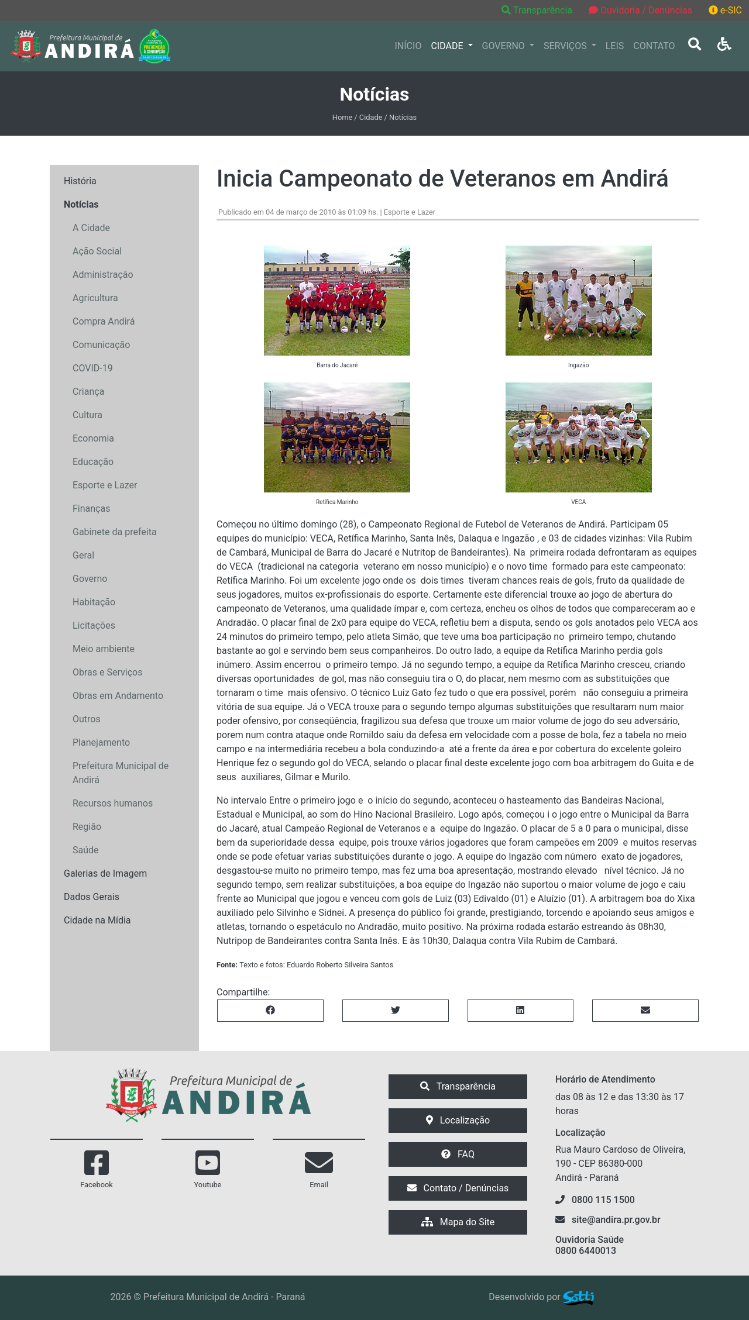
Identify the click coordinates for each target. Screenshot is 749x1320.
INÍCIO (408, 45)
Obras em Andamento (118, 695)
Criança (88, 391)
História (80, 181)
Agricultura (95, 298)
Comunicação (101, 344)
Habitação (94, 602)
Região (87, 826)
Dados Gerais (91, 896)
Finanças (91, 508)
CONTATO (654, 45)
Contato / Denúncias (458, 1188)
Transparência (538, 10)
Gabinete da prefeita (115, 531)
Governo (90, 578)
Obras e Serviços (107, 672)
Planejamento (101, 742)
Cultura (87, 415)
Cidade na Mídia (97, 920)
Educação (93, 461)
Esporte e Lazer (105, 485)
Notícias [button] (81, 204)
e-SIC (725, 10)
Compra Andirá (104, 321)
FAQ (458, 1154)
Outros (87, 719)
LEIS (615, 45)
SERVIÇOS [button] (566, 45)
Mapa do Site (458, 1222)
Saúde (86, 850)
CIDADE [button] (448, 45)
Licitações (94, 625)
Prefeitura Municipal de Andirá (121, 772)
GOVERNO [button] (504, 45)
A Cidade (91, 227)
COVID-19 (93, 368)
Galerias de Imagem (105, 873)
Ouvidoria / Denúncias (640, 10)
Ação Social (97, 251)
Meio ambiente (104, 648)
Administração (103, 274)
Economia (93, 438)
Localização (458, 1120)
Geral (83, 555)
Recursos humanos (113, 803)
